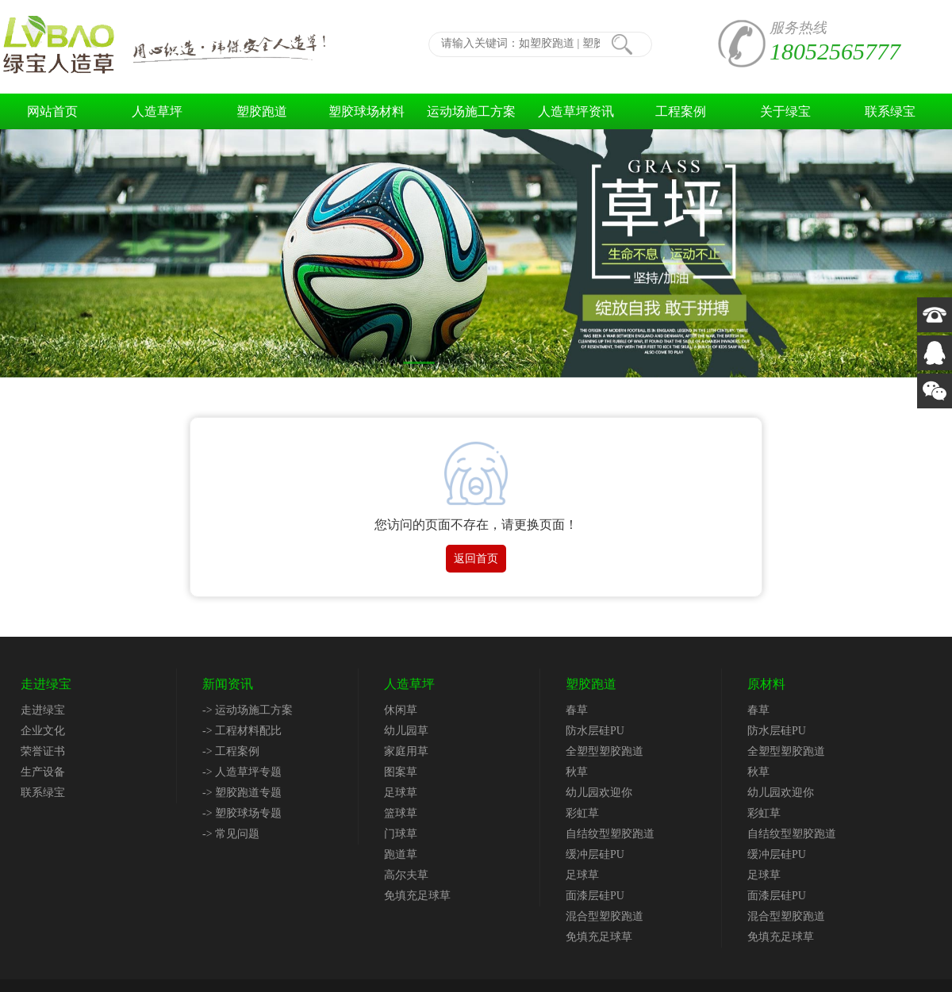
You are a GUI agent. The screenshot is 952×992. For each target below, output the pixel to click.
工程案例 (680, 111)
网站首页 (52, 111)
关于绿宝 (785, 111)
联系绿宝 (890, 111)
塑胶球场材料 (366, 111)
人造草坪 (157, 111)
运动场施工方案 (471, 111)
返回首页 (476, 559)
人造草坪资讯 (576, 111)
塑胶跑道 (261, 111)
